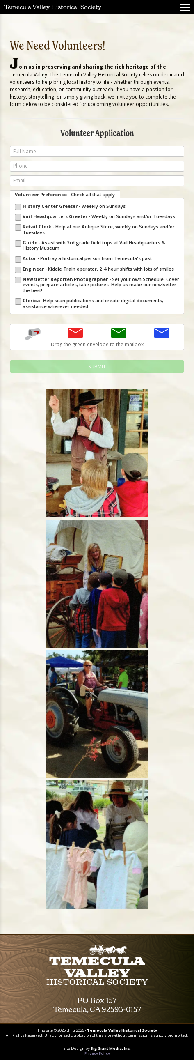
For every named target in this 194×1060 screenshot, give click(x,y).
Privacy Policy (97, 1053)
